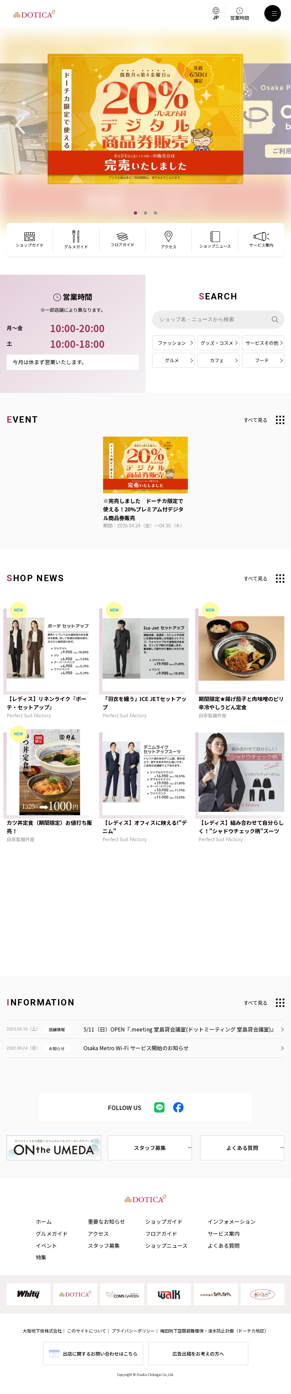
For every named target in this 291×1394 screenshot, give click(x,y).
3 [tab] (155, 213)
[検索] (275, 319)
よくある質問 (242, 1148)
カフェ (217, 360)
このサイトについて (86, 1331)
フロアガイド (161, 1233)
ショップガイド (164, 1221)
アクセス (98, 1233)
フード (262, 360)
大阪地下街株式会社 (42, 1331)
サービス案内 (224, 1233)
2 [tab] (145, 213)
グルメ (172, 360)
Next (270, 125)
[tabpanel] (145, 119)
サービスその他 (262, 342)
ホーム (44, 1221)
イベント (46, 1245)
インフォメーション (232, 1221)
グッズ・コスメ (217, 342)
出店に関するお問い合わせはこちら (100, 1353)
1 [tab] (135, 213)
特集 (41, 1257)
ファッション (172, 342)
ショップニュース (166, 1245)
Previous (20, 125)
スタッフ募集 (150, 1148)
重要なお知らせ (106, 1221)
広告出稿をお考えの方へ (198, 1353)
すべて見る (255, 419)
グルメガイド (52, 1233)
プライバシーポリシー (133, 1331)
